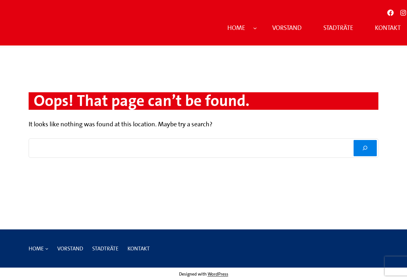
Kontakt (388, 28)
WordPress (218, 274)
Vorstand (287, 28)
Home (236, 28)
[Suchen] (365, 148)
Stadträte (338, 28)
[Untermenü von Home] (255, 28)
